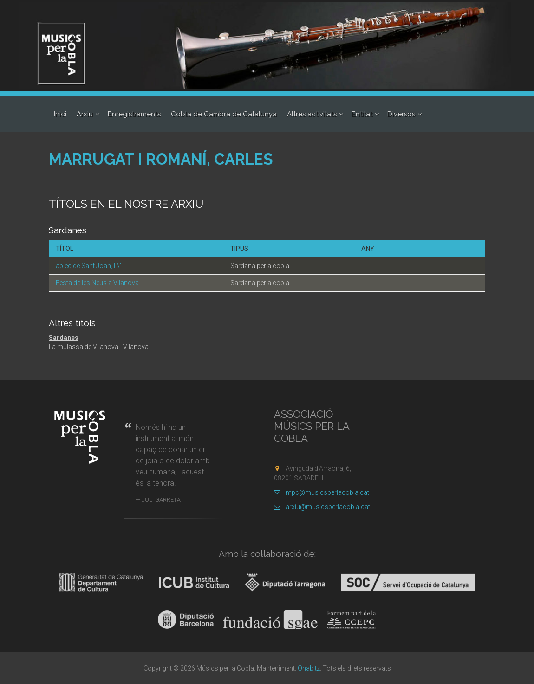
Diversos (401, 114)
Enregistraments (134, 114)
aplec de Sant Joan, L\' (88, 265)
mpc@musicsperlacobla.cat (321, 492)
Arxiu (85, 114)
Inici (60, 114)
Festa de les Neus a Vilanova (97, 283)
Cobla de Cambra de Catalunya (224, 114)
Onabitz (309, 668)
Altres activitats (312, 114)
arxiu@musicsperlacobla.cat (322, 507)
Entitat (362, 114)
